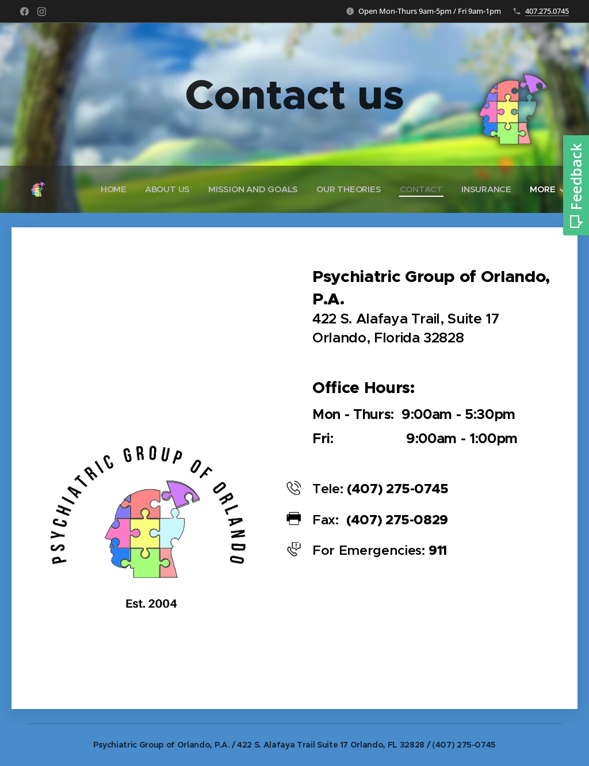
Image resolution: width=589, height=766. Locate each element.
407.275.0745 (547, 11)
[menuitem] (109, 189)
